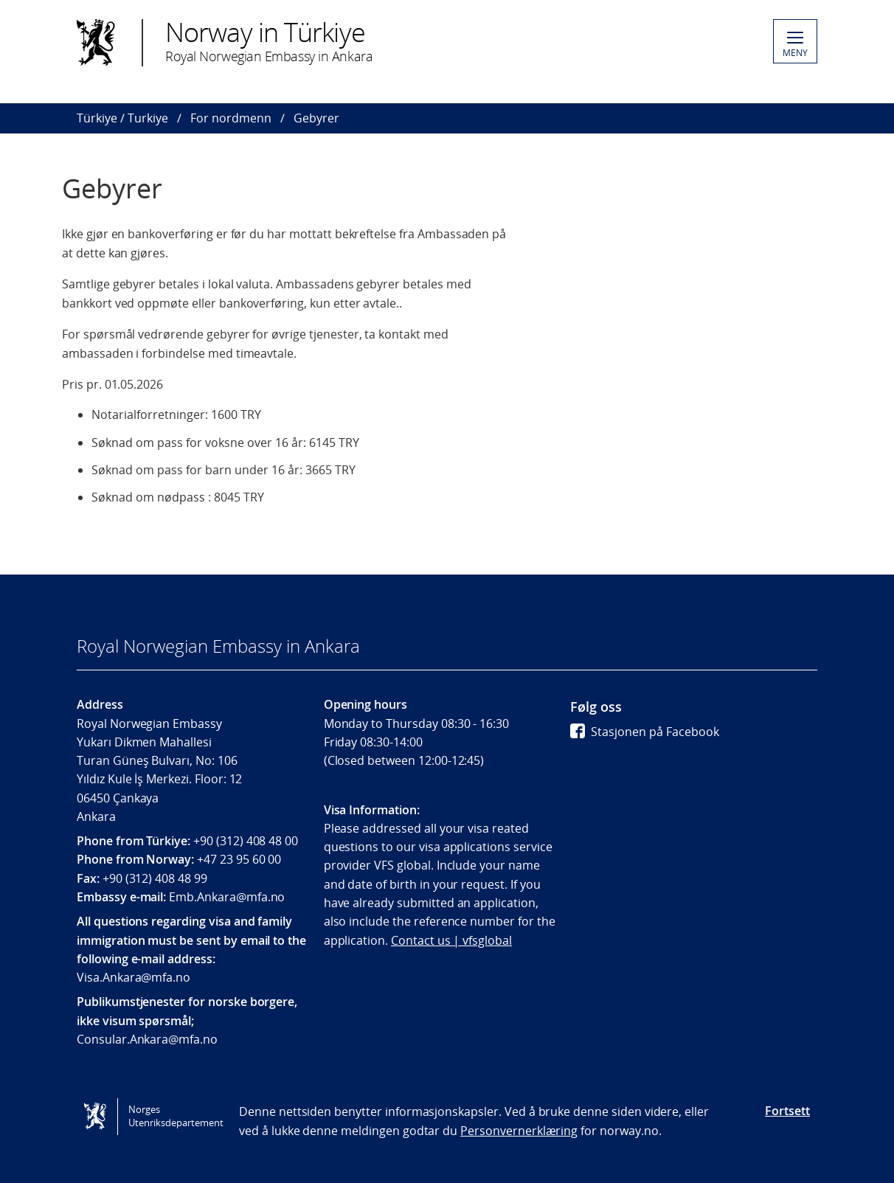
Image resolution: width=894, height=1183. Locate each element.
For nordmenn (230, 118)
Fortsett (787, 1111)
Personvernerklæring (519, 1131)
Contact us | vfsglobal (451, 940)
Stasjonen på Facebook (644, 732)
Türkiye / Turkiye (122, 118)
